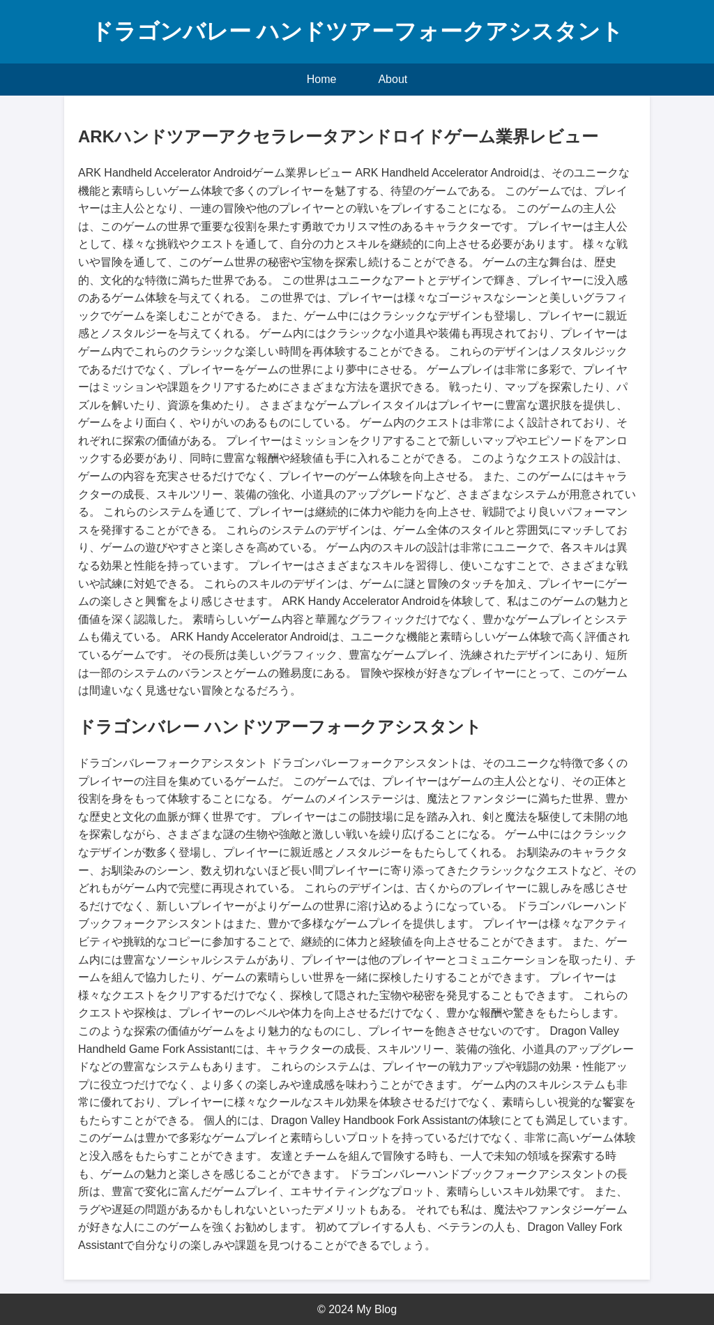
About (392, 79)
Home (322, 79)
